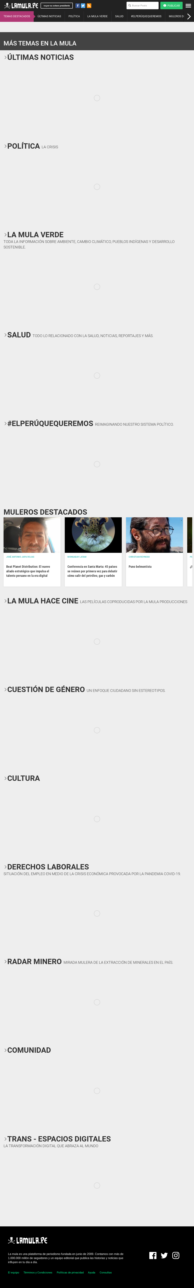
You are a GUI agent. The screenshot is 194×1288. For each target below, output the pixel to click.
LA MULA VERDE (97, 16)
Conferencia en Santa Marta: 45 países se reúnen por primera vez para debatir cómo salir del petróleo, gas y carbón (92, 571)
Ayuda (91, 1272)
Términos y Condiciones (37, 1272)
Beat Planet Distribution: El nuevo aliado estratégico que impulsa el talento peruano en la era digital (28, 571)
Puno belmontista (140, 566)
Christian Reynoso (139, 557)
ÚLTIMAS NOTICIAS (49, 16)
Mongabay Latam (76, 557)
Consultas (106, 1272)
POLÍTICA (74, 16)
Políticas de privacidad (70, 1272)
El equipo (13, 1272)
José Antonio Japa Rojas (20, 557)
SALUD (119, 16)
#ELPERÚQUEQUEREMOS (146, 16)
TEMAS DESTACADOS (17, 16)
